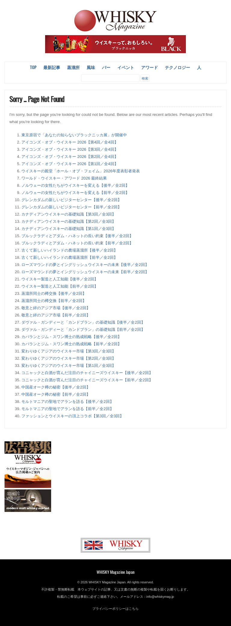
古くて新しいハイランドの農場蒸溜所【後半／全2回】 (69, 250)
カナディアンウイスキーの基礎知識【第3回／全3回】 (68, 214)
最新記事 (51, 67)
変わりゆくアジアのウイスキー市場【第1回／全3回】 (68, 365)
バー (106, 67)
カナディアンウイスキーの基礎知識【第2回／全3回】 (68, 221)
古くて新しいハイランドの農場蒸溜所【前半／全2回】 (69, 257)
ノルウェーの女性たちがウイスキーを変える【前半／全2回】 (75, 192)
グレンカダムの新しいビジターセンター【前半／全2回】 (71, 207)
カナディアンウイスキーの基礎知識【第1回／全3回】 (68, 228)
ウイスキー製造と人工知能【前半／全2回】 (59, 286)
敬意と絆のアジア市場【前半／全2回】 (55, 315)
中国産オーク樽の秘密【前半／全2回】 (55, 394)
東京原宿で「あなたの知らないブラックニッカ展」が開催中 (74, 135)
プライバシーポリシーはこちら (115, 608)
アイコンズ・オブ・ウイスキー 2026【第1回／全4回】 (69, 164)
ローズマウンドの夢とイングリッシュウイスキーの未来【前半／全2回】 (85, 272)
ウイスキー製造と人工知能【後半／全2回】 (59, 279)
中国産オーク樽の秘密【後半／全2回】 (55, 387)
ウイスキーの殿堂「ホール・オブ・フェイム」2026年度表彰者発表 (80, 171)
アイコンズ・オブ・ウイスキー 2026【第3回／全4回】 (69, 149)
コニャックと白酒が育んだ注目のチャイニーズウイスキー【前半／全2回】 (86, 380)
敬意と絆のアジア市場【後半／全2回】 (55, 308)
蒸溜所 (73, 67)
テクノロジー (177, 67)
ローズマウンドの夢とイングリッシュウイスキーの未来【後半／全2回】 (85, 264)
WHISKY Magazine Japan (115, 572)
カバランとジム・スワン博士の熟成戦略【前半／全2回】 (71, 344)
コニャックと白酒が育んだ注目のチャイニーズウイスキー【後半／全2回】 (86, 372)
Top (33, 67)
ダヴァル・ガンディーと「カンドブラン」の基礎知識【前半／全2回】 (83, 329)
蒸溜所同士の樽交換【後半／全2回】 (53, 293)
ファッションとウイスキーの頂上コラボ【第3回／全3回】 (72, 416)
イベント (125, 67)
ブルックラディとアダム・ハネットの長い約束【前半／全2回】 (77, 243)
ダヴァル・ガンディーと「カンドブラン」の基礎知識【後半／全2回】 (83, 322)
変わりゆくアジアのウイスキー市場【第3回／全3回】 (68, 351)
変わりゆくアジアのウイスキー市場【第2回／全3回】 (68, 358)
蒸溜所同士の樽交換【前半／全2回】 (53, 300)
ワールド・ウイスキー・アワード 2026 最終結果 (64, 178)
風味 (91, 67)
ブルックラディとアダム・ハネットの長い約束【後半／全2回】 (77, 236)
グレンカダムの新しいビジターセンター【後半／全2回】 (71, 200)
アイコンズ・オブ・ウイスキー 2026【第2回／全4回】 (69, 156)
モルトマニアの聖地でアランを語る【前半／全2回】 (67, 409)
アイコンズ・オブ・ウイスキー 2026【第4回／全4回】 (69, 142)
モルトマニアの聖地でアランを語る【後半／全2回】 (67, 401)
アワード (149, 67)
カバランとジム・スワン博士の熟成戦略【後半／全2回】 (71, 336)
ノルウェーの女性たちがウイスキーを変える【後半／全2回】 (75, 185)
